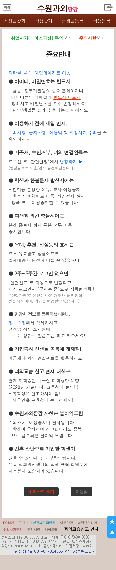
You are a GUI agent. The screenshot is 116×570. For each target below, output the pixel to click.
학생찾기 (43, 21)
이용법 (55, 132)
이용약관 (66, 522)
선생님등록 (73, 21)
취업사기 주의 (83, 132)
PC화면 (8, 522)
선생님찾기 (14, 21)
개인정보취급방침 (42, 522)
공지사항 (37, 132)
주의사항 (17, 132)
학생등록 (101, 21)
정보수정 (17, 323)
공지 (22, 522)
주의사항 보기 (41, 491)
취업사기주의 (13, 529)
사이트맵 (51, 529)
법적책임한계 (87, 522)
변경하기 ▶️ (71, 161)
